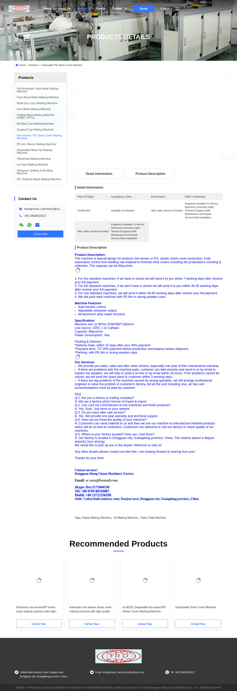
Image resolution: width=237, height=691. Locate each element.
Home (47, 8)
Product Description (150, 173)
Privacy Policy (34, 687)
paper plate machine (153, 517)
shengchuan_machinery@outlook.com (47, 208)
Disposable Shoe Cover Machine (196, 607)
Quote (144, 8)
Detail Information (99, 173)
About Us (64, 8)
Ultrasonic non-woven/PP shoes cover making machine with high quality (36, 610)
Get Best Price (169, 157)
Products (83, 8)
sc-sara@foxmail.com (102, 480)
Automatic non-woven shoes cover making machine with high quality (90, 609)
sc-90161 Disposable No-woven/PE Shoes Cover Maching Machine (144, 609)
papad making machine (96, 517)
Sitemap (20, 687)
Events (100, 8)
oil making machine (126, 517)
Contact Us (119, 8)
